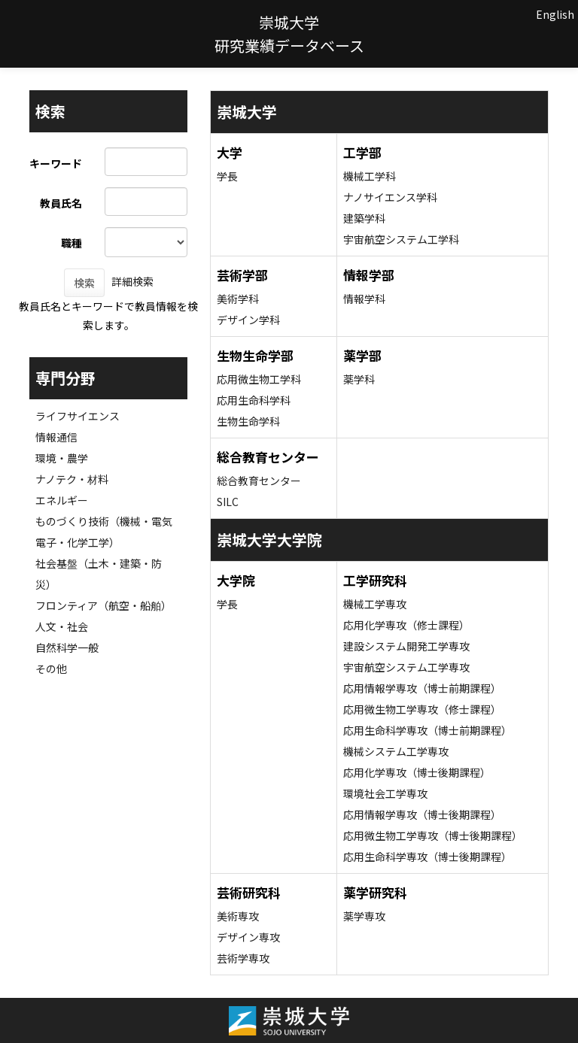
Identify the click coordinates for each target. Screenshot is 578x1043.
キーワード (55, 163)
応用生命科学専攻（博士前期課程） (427, 730)
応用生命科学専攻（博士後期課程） (427, 856)
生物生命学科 (248, 421)
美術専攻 (238, 915)
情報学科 (364, 298)
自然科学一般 (67, 647)
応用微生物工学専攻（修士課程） (422, 709)
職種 (71, 242)
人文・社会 (61, 626)
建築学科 (364, 218)
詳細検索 (132, 281)
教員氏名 (61, 203)
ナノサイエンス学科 (390, 197)
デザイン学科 (248, 319)
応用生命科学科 (254, 400)
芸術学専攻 (243, 958)
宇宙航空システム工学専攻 (406, 667)
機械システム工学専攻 (396, 751)
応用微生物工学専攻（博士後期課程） (432, 835)
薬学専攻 (364, 915)
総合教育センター (259, 480)
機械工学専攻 (374, 603)
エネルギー (61, 500)
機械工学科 (369, 175)
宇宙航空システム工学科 (401, 239)
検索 (84, 282)
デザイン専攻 (248, 936)
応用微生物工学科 (259, 379)
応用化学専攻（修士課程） (406, 624)
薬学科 (359, 379)
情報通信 (56, 436)
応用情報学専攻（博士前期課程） (422, 688)
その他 (51, 668)
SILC (228, 501)
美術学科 (238, 298)
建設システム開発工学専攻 (406, 645)
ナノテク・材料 (71, 479)
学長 (227, 175)
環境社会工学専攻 (385, 793)
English (555, 14)
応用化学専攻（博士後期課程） (417, 772)
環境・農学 (61, 457)
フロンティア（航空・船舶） (103, 605)
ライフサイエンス (77, 415)
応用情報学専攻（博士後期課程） (422, 814)
